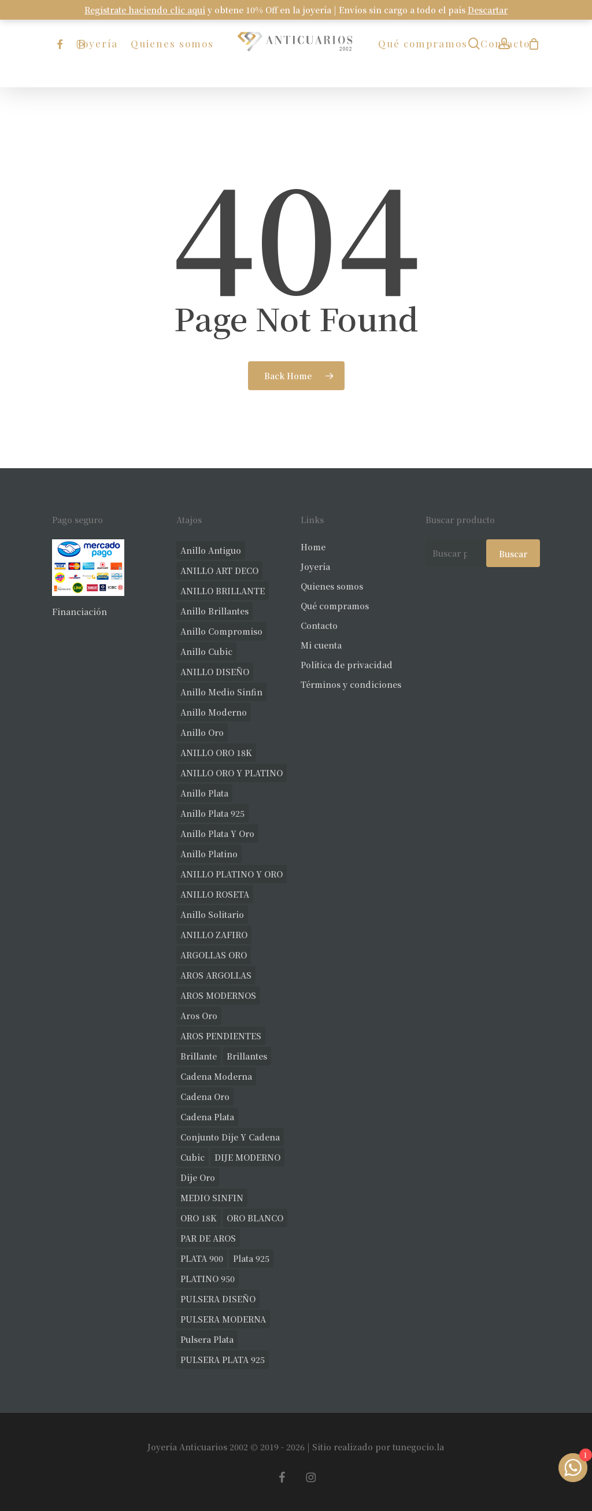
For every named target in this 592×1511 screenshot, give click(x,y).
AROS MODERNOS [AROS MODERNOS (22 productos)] (218, 995)
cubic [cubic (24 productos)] (192, 1157)
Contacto (319, 625)
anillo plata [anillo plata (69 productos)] (204, 793)
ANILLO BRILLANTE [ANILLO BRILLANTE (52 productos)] (222, 591)
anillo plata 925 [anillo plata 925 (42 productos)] (212, 813)
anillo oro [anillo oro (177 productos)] (202, 732)
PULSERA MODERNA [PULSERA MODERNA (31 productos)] (223, 1319)
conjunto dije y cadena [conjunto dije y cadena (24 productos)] (230, 1137)
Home (313, 547)
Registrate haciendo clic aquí (144, 10)
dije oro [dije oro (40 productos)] (197, 1177)
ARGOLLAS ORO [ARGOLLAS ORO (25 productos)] (213, 955)
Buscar (513, 554)
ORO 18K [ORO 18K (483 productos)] (198, 1218)
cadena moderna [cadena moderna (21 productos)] (216, 1076)
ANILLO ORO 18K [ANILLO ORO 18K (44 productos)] (216, 752)
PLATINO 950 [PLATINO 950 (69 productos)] (207, 1278)
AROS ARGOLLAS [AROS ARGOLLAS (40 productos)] (215, 975)
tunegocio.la (418, 1447)
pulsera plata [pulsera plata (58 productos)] (207, 1339)
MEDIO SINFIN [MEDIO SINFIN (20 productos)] (211, 1197)
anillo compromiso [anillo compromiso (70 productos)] (221, 631)
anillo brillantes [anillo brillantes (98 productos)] (214, 611)
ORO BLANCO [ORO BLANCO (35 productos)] (255, 1218)
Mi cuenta (321, 645)
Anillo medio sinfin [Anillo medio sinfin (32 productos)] (221, 692)
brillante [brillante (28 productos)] (198, 1056)
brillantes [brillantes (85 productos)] (247, 1056)
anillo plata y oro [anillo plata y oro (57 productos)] (217, 833)
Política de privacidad (347, 665)
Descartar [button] (488, 10)
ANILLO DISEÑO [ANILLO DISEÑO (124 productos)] (214, 671)
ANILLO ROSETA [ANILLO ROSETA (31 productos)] (214, 894)
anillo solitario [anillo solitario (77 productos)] (212, 914)
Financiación (79, 611)
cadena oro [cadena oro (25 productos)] (205, 1096)
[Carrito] (533, 44)
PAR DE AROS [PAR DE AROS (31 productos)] (208, 1238)
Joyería (315, 566)
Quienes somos (332, 586)
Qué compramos (335, 606)
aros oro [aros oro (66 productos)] (198, 1015)
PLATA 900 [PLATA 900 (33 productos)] (201, 1258)
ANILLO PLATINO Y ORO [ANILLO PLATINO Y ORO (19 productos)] (231, 874)
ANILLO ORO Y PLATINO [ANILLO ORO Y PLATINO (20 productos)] (231, 773)
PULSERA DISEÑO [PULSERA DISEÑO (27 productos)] (218, 1299)
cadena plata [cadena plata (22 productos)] (207, 1117)
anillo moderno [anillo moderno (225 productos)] (213, 712)
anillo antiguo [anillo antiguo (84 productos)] (210, 550)
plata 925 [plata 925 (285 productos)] (251, 1258)
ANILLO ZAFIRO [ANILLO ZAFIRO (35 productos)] (213, 934)
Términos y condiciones (351, 684)
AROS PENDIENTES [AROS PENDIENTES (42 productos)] (220, 1036)
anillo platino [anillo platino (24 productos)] (209, 854)
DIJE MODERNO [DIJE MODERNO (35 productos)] (247, 1157)
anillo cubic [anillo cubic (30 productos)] (206, 651)
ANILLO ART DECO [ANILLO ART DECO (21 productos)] (219, 570)
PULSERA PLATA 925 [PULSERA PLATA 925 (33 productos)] (222, 1359)
